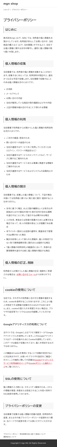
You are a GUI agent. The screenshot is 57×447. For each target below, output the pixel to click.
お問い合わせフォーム (26, 275)
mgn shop (10, 3)
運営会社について (10, 437)
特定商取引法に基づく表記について (33, 434)
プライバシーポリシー (11, 434)
